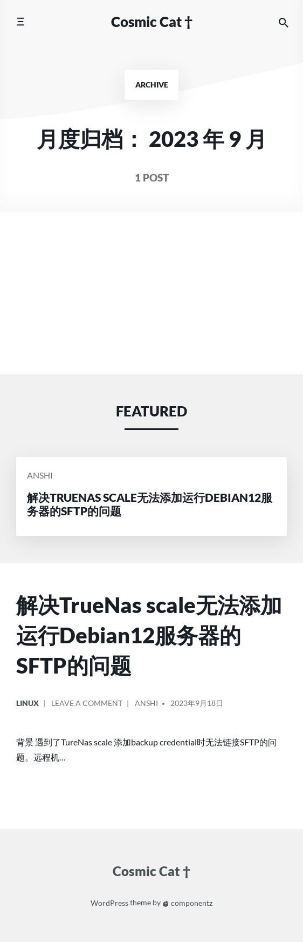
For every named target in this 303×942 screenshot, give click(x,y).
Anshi (40, 475)
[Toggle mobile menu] (20, 22)
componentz (187, 902)
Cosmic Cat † (151, 21)
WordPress (109, 902)
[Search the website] (283, 21)
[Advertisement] (151, 293)
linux (27, 703)
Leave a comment (86, 707)
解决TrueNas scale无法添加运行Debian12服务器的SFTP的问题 (149, 634)
